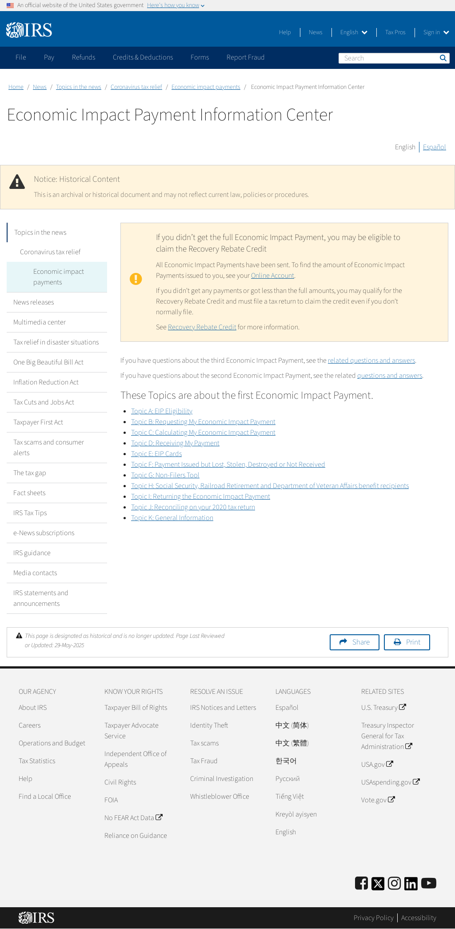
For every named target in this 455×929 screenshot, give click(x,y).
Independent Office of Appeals (135, 759)
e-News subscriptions (43, 533)
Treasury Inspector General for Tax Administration (387, 736)
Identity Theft (209, 725)
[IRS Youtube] (428, 884)
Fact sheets (29, 493)
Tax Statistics (37, 761)
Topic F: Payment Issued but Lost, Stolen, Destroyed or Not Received (228, 464)
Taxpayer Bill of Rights (135, 708)
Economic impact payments (206, 87)
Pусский (287, 779)
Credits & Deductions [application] (143, 57)
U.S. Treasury (383, 708)
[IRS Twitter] (378, 886)
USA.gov (377, 764)
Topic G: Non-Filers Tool (165, 475)
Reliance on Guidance (135, 836)
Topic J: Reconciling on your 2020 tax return (193, 507)
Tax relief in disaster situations (56, 342)
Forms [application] (200, 57)
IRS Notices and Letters (223, 708)
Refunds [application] (83, 57)
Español (434, 147)
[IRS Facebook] (361, 884)
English (353, 32)
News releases (33, 302)
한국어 (286, 761)
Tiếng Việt (289, 796)
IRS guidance (32, 553)
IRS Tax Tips (30, 513)
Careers (29, 725)
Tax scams (204, 743)
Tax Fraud (204, 761)
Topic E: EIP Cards (156, 454)
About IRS (33, 708)
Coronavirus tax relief (136, 87)
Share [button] (361, 642)
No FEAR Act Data (133, 818)
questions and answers (389, 375)
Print (413, 642)
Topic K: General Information (172, 518)
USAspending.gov (390, 782)
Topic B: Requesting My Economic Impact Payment (203, 422)
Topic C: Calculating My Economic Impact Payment (203, 432)
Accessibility (418, 917)
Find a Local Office (45, 796)
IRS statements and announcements (40, 598)
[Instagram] (394, 884)
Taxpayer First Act (38, 422)
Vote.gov (378, 800)
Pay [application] (49, 57)
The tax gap (29, 473)
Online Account (272, 275)
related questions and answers (371, 360)
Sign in (436, 32)
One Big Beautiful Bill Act (48, 362)
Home (16, 87)
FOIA (111, 800)
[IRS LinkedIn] (411, 886)
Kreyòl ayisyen (296, 814)
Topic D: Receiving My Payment (175, 443)
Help (285, 32)
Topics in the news (78, 87)
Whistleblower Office (219, 796)
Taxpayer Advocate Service (131, 731)
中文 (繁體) (292, 743)
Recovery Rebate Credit (202, 327)
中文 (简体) (292, 725)
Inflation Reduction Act (46, 382)
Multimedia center (39, 322)
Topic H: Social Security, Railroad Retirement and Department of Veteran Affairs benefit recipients (270, 486)
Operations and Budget (52, 743)
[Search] (394, 58)
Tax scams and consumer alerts (48, 447)
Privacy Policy (374, 917)
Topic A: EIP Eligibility (161, 411)
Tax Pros (395, 32)
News (316, 32)
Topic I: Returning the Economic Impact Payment (200, 496)
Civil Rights (120, 782)
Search (442, 58)
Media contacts (35, 573)
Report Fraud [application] (246, 57)
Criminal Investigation (221, 779)
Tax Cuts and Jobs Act (43, 402)
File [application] (21, 57)
